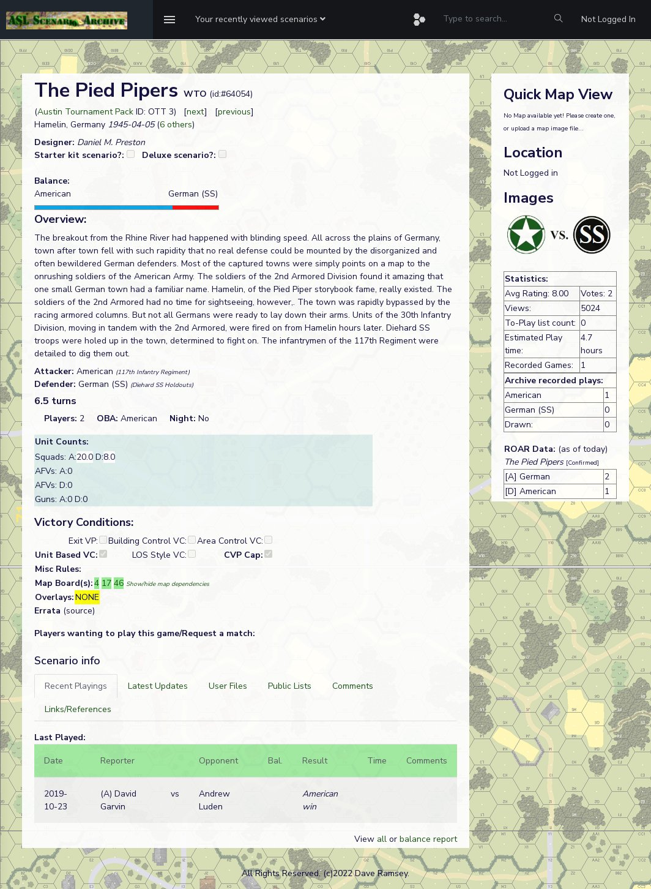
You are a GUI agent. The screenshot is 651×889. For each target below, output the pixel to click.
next (195, 112)
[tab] (75, 686)
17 (106, 583)
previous (234, 112)
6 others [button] (176, 124)
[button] (260, 19)
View (365, 839)
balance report (428, 839)
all (382, 839)
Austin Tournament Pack (85, 112)
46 (119, 583)
